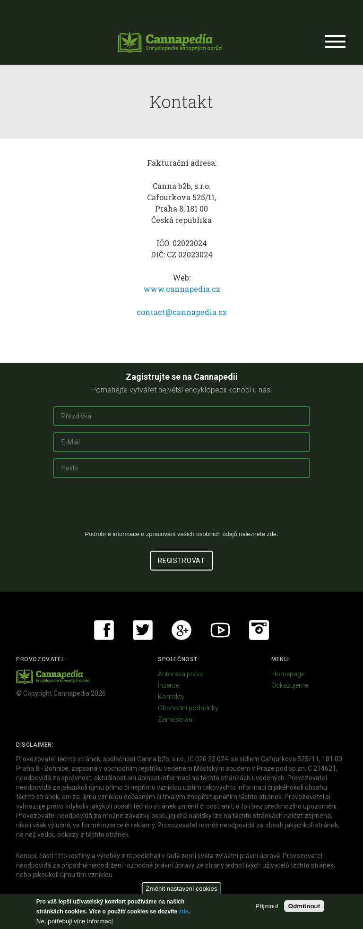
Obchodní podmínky (188, 708)
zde (183, 911)
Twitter (143, 630)
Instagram (259, 630)
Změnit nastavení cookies (181, 888)
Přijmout (266, 906)
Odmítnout (304, 906)
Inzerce (168, 685)
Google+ (181, 630)
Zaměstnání (176, 719)
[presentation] (181, 507)
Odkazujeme (289, 685)
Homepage (287, 674)
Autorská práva (181, 674)
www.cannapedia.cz (181, 289)
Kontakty (171, 696)
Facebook (104, 630)
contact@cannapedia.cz (182, 312)
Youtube (220, 630)
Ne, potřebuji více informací (74, 921)
